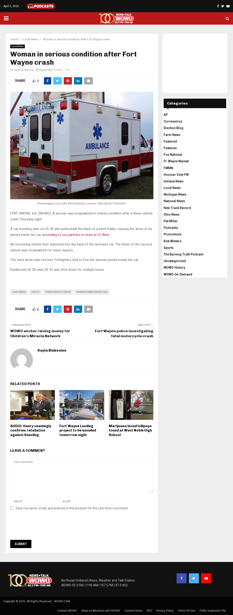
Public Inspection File (213, 610)
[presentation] (44, 526)
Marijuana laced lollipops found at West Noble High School (130, 430)
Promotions (173, 234)
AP (166, 115)
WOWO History (174, 267)
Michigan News (175, 194)
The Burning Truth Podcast (183, 254)
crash (35, 292)
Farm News (172, 135)
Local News (17, 46)
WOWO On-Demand (178, 274)
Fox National (173, 154)
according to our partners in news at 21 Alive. (76, 235)
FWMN (168, 168)
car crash (19, 292)
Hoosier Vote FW (176, 174)
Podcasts (171, 228)
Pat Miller (171, 221)
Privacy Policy (165, 610)
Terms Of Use (186, 610)
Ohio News (172, 214)
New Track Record (177, 208)
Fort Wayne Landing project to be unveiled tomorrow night (77, 430)
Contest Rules (133, 610)
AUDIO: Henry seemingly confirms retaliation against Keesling (30, 430)
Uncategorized (175, 261)
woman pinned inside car (91, 292)
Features (170, 148)
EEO (149, 610)
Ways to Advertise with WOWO (100, 610)
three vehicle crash (58, 292)
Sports (169, 248)
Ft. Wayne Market (176, 161)
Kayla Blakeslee (24, 69)
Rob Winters (173, 241)
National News (174, 201)
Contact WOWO (67, 610)
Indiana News (174, 181)
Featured (170, 141)
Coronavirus (173, 121)
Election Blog (173, 128)
